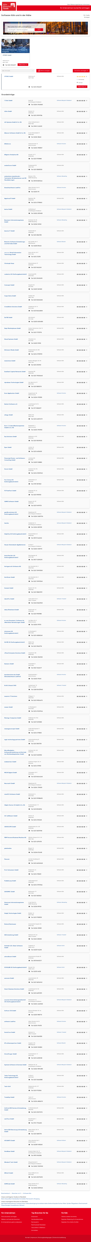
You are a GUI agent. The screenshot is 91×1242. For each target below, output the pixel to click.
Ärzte (2, 1199)
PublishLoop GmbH (10, 881)
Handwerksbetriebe (37, 1219)
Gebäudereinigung (31, 1203)
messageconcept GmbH (11, 729)
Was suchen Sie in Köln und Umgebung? (19, 26)
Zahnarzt (21, 1205)
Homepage (81, 79)
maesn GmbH (8, 707)
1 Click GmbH (8, 100)
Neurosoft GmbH (9, 783)
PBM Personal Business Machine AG (15, 837)
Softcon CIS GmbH (10, 1010)
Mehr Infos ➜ (23, 64)
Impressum (34, 1237)
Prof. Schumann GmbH (11, 870)
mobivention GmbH (10, 762)
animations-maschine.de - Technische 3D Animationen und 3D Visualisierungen (15, 178)
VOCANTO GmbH (9, 1140)
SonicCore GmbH (9, 1032)
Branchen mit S (16, 1193)
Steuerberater (14, 1205)
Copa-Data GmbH (10, 296)
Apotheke (4, 1203)
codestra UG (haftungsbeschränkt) (15, 274)
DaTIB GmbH (8, 317)
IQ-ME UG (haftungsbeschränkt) (14, 642)
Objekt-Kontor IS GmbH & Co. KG (14, 805)
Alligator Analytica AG (11, 154)
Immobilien (22, 1199)
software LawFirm (9, 1021)
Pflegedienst (75, 1203)
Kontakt (81, 82)
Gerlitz (6, 523)
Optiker (68, 1203)
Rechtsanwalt (83, 1203)
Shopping (37, 1199)
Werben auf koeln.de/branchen (10, 1219)
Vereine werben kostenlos (69, 1216)
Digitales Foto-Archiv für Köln (69, 1222)
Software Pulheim (61, 1140)
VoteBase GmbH (9, 1151)
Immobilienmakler (42, 1203)
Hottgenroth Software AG (12, 566)
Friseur (23, 1203)
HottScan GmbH (9, 577)
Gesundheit (8, 1199)
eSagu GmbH (8, 415)
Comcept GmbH (9, 285)
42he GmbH (8, 111)
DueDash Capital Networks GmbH (15, 371)
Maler (64, 1203)
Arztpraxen (34, 1216)
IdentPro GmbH (9, 599)
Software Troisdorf (61, 598)
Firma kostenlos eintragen (9, 1216)
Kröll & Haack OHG (10, 685)
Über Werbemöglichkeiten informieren (78, 4)
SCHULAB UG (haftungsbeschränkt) (15, 967)
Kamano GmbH (9, 664)
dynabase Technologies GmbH (13, 382)
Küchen (60, 1203)
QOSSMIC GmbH (9, 891)
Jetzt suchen (39, 29)
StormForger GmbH (10, 1054)
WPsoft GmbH (8, 1173)
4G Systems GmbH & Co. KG (13, 122)
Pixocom (6, 859)
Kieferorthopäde (53, 1203)
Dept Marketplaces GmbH (12, 328)
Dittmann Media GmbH (11, 350)
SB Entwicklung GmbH (11, 935)
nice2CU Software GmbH (12, 794)
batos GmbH (8, 209)
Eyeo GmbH (7, 447)
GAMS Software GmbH (11, 501)
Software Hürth (61, 945)
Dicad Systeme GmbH (11, 339)
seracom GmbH (9, 978)
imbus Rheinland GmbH (11, 609)
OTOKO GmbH (8, 76)
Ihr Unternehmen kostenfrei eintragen (75, 8)
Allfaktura (7, 144)
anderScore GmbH (10, 165)
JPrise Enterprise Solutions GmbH (14, 653)
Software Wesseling (62, 176)
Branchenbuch (5, 1193)
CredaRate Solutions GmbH (13, 306)
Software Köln (27, 1193)
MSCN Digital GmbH (10, 772)
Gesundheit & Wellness (38, 1227)
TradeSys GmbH (9, 1097)
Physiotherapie (5, 1205)
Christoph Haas (9, 263)
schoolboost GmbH (10, 956)
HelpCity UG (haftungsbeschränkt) (15, 534)
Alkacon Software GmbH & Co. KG (15, 133)
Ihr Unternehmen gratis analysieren (11, 1222)
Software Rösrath (61, 241)
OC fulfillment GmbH (10, 816)
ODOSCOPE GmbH (10, 826)
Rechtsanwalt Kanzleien (38, 1225)
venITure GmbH (9, 1119)
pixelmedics (7, 848)
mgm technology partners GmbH (14, 739)
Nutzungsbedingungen (45, 1237)
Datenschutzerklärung (59, 1237)
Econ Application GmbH (11, 393)
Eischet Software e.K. (11, 404)
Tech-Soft (7, 1086)
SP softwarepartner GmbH (12, 1043)
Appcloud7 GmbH (9, 198)
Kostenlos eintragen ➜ (81, 70)
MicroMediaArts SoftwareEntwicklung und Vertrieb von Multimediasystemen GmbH (15, 752)
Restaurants (30, 1199)
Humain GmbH (8, 588)
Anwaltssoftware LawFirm (12, 187)
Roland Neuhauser (10, 924)
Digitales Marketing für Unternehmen (72, 1219)
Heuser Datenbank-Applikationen (15, 545)
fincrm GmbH (8, 469)
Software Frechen (61, 143)
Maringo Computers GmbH (12, 718)
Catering (18, 1203)
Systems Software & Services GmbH (15, 1065)
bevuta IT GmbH (9, 231)
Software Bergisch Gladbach (64, 100)
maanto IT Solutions (10, 696)
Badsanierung (11, 1203)
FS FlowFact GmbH (10, 490)
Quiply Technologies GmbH (12, 913)
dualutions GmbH (9, 361)
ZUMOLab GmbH (9, 1184)
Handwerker (15, 1199)
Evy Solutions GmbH (10, 436)
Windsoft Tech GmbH (11, 1162)
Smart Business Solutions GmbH (14, 989)
